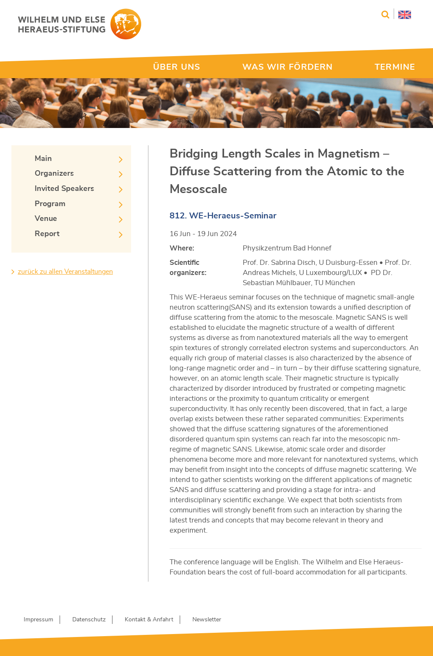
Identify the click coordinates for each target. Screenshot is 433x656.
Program (50, 204)
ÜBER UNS (176, 67)
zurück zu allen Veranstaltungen (65, 271)
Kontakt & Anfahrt (149, 620)
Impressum (38, 620)
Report (47, 234)
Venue (46, 219)
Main (43, 159)
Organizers (54, 173)
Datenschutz (89, 620)
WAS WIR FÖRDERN (287, 67)
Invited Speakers (64, 189)
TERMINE (395, 67)
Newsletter (206, 620)
